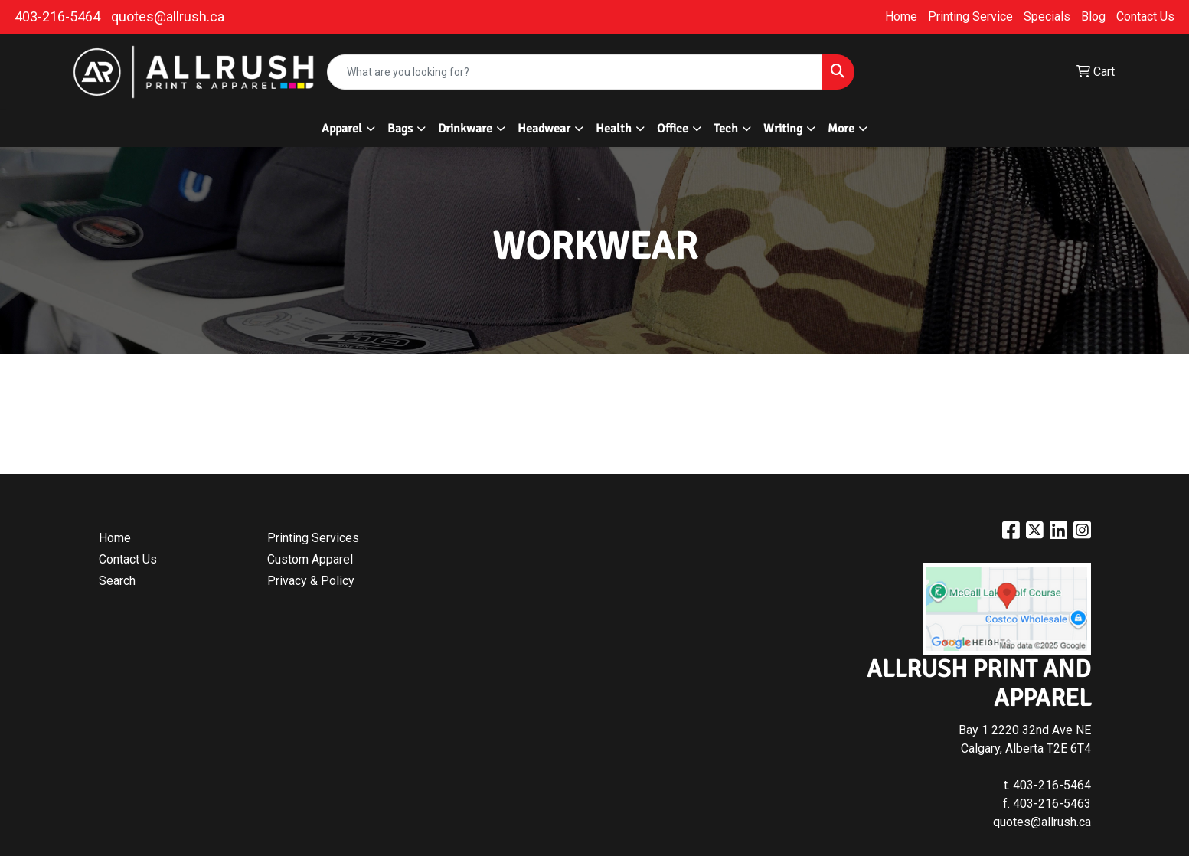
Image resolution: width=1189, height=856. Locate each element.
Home (901, 16)
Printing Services (313, 538)
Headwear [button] (544, 128)
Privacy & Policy (310, 580)
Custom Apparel (310, 559)
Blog (1093, 16)
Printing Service (970, 16)
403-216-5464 (57, 16)
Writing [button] (782, 128)
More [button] (841, 128)
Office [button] (672, 128)
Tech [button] (726, 128)
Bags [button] (400, 128)
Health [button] (614, 128)
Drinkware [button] (465, 128)
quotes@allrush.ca (167, 16)
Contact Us (1145, 16)
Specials (1047, 16)
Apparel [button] (342, 128)
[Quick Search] (574, 72)
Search (117, 580)
